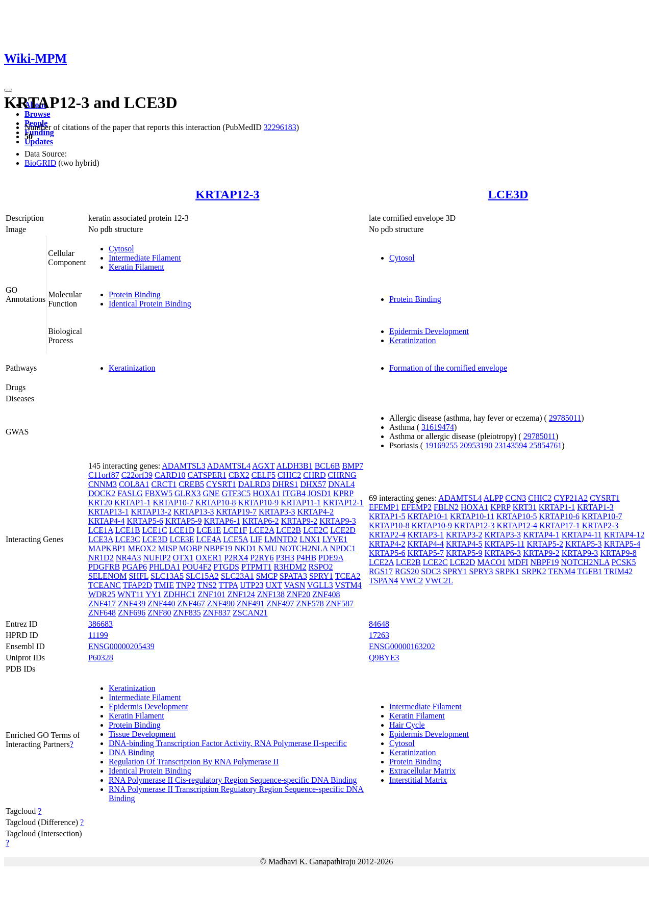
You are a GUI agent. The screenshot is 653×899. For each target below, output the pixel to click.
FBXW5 (158, 493)
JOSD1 (319, 493)
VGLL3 (320, 585)
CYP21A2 (571, 498)
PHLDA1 (164, 566)
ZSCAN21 (250, 612)
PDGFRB (104, 566)
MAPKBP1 (107, 548)
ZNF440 (161, 603)
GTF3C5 (235, 493)
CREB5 (191, 484)
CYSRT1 (221, 484)
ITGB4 (294, 493)
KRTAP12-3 (227, 194)
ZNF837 (217, 612)
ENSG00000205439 (121, 646)
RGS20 (407, 571)
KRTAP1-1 (132, 502)
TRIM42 (618, 571)
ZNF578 (310, 603)
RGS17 (381, 571)
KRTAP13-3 (193, 511)
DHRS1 (285, 484)
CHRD (314, 475)
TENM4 (561, 571)
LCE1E (208, 530)
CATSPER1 (206, 475)
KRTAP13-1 (108, 511)
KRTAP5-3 (583, 544)
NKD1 (245, 548)
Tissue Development (142, 734)
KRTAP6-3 (503, 553)
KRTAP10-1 (427, 516)
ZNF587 (340, 603)
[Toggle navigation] (8, 90)
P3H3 (285, 557)
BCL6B (327, 465)
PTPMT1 (256, 566)
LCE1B (127, 530)
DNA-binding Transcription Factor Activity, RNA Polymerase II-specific (228, 743)
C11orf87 (103, 475)
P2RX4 (236, 557)
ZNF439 (131, 603)
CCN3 (515, 498)
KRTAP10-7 (173, 502)
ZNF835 (187, 612)
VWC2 (411, 580)
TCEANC (104, 585)
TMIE (164, 585)
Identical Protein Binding (150, 303)
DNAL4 (341, 484)
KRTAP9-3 (337, 521)
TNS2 (207, 585)
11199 (98, 635)
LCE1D (182, 530)
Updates (38, 141)
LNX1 (309, 539)
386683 (100, 624)
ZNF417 (102, 603)
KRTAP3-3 (277, 511)
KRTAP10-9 (258, 502)
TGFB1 (589, 571)
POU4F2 (196, 566)
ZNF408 (326, 594)
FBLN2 (446, 507)
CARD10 (170, 475)
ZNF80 (159, 612)
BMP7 (352, 465)
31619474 (437, 427)
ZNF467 (191, 603)
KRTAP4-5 (464, 544)
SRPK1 (507, 571)
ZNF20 (298, 594)
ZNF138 (271, 594)
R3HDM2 (290, 566)
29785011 (565, 418)
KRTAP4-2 (315, 511)
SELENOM (107, 576)
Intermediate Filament (145, 257)
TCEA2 (348, 576)
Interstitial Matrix (418, 780)
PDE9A (330, 557)
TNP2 (185, 585)
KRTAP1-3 (595, 507)
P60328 (100, 657)
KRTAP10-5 (516, 516)
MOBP (190, 548)
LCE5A (235, 539)
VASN (295, 585)
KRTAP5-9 (183, 521)
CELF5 (263, 475)
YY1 (153, 594)
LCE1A (100, 530)
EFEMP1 (384, 507)
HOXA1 (266, 493)
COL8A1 (134, 484)
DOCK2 (101, 493)
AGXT (263, 465)
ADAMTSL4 (228, 465)
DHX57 (313, 484)
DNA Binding (131, 752)
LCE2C (315, 530)
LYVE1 (334, 539)
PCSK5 (624, 562)
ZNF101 (211, 594)
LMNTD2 (280, 539)
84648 (379, 624)
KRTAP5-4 (622, 544)
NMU (267, 548)
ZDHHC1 (179, 594)
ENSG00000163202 (402, 646)
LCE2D (343, 530)
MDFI (518, 562)
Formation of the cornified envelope (448, 368)
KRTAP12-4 (517, 525)
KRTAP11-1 (301, 502)
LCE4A (208, 539)
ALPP (494, 498)
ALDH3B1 (295, 465)
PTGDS (226, 566)
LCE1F (235, 530)
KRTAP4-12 (624, 534)
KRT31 (525, 507)
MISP (167, 548)
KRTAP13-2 (151, 511)
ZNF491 (250, 603)
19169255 (441, 445)
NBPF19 (218, 548)
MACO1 (491, 562)
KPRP (343, 493)
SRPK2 (534, 571)
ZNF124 (241, 594)
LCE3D (508, 194)
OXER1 (209, 557)
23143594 (510, 445)
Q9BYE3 (384, 657)
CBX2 (239, 475)
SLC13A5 (167, 576)
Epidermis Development (429, 331)
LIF (256, 539)
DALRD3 (254, 484)
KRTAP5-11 (505, 544)
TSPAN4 (383, 580)
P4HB (306, 557)
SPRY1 (321, 576)
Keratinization (412, 340)
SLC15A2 (202, 576)
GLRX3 (187, 493)
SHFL (138, 576)
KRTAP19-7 (236, 511)
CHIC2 (289, 475)
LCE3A (100, 539)
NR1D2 (101, 557)
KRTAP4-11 (582, 534)
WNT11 (130, 594)
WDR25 (101, 594)
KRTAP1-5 (387, 516)
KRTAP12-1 (343, 502)
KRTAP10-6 (559, 516)
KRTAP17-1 (559, 525)
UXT (273, 585)
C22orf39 (137, 475)
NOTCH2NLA (303, 548)
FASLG (130, 493)
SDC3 (431, 571)
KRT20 (100, 502)
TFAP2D (138, 585)
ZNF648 (102, 612)
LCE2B (288, 530)
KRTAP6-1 (222, 521)
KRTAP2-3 (600, 525)
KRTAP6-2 (260, 521)
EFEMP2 (416, 507)
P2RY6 (261, 557)
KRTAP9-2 (299, 521)
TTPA (228, 585)
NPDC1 (343, 548)
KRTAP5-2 (545, 544)
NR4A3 (128, 557)
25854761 (545, 445)
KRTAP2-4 (387, 534)
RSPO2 (321, 566)
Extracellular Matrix (422, 770)
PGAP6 (134, 566)
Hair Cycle (407, 725)
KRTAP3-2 (464, 534)
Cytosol (121, 248)
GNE (211, 493)
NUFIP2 (156, 557)
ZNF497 (280, 603)
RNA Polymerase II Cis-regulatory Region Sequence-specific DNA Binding (233, 780)
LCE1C (154, 530)
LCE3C (127, 539)
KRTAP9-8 (618, 553)
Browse (37, 114)
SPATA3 (293, 576)
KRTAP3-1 (425, 534)
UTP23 (251, 585)
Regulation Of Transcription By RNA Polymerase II (194, 761)
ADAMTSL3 (183, 465)
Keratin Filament (136, 267)
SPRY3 (481, 571)
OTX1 (183, 557)
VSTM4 (348, 585)
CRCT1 (164, 484)
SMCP (267, 576)
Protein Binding (135, 294)
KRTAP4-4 (106, 521)
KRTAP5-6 (145, 521)
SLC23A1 (237, 576)
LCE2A (261, 530)
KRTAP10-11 (472, 516)
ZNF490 (221, 603)
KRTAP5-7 (425, 553)
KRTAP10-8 (215, 502)
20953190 (476, 445)
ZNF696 (131, 612)
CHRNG (342, 475)
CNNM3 (102, 484)
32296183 (280, 127)
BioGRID (40, 163)
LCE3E (181, 539)
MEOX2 (142, 548)
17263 (379, 635)
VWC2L (439, 580)
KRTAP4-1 (541, 534)
